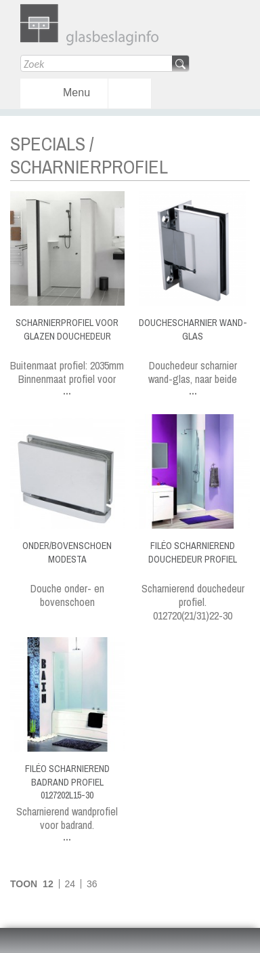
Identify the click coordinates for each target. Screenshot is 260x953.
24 (70, 884)
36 (92, 884)
